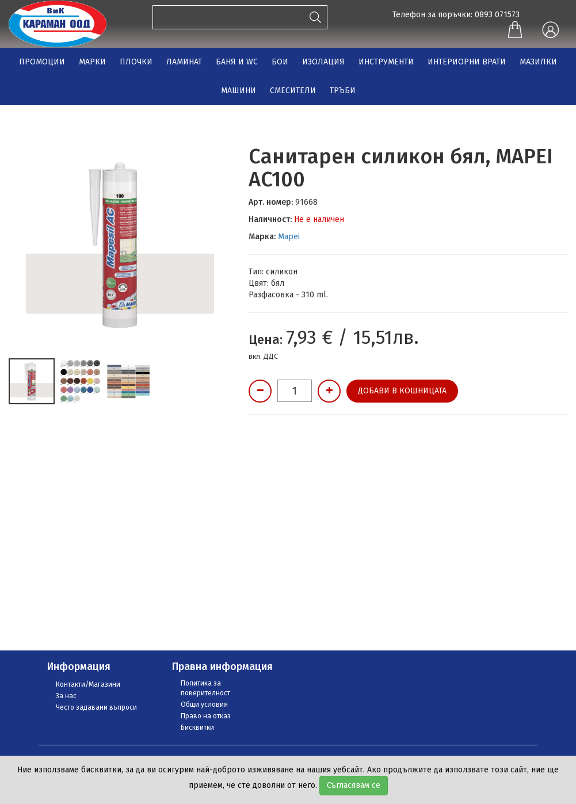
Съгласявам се (353, 785)
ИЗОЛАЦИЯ (323, 62)
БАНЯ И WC (237, 62)
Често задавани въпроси (96, 707)
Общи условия (204, 704)
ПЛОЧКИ (136, 62)
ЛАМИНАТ (184, 62)
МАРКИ (92, 62)
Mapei (289, 237)
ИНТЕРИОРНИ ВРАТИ (467, 62)
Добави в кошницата (402, 391)
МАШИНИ (238, 90)
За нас (66, 696)
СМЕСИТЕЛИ (293, 90)
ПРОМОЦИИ (42, 62)
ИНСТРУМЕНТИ (386, 62)
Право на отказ (206, 716)
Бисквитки (197, 727)
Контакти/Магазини (88, 684)
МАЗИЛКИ (538, 62)
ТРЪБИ (343, 90)
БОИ (280, 62)
